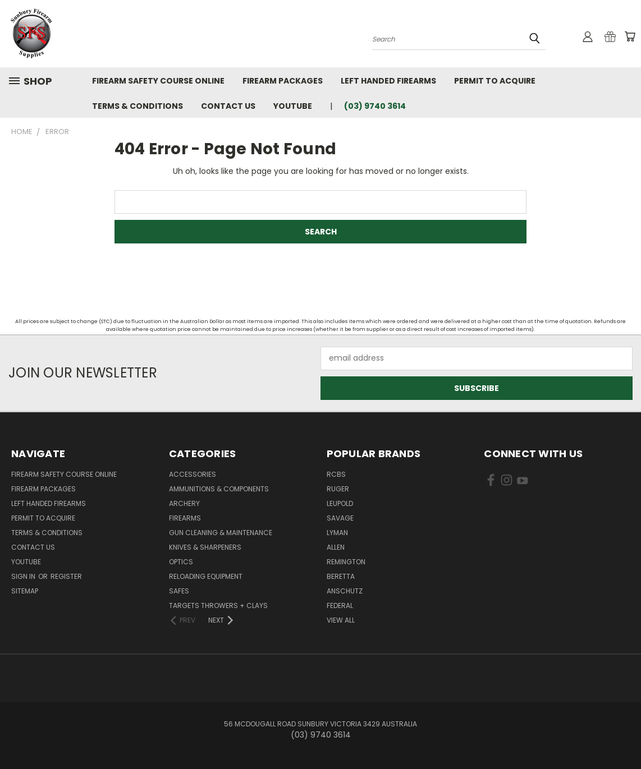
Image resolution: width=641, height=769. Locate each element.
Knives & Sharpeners (205, 547)
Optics (181, 562)
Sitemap (24, 591)
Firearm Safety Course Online (158, 80)
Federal (340, 605)
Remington (346, 562)
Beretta (341, 576)
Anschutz (345, 591)
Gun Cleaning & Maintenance (220, 532)
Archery (184, 503)
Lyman (337, 532)
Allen (336, 547)
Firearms (185, 518)
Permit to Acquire (494, 80)
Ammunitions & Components (219, 489)
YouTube (292, 106)
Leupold (340, 503)
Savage (340, 518)
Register (66, 576)
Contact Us (228, 106)
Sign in (24, 576)
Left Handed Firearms (388, 80)
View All (341, 620)
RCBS (336, 474)
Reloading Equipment (205, 576)
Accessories (192, 474)
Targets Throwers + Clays (218, 605)
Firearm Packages (282, 80)
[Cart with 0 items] (629, 36)
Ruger (338, 489)
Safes (179, 591)
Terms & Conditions (137, 106)
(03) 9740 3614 (375, 106)
